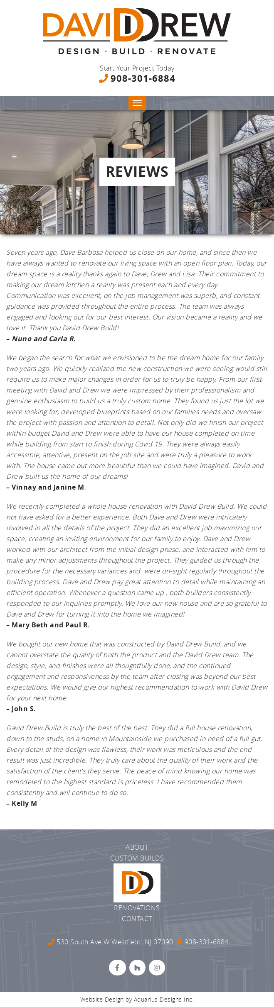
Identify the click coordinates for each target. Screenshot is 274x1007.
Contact (137, 918)
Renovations (137, 907)
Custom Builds (137, 858)
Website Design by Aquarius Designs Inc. (137, 999)
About (137, 847)
